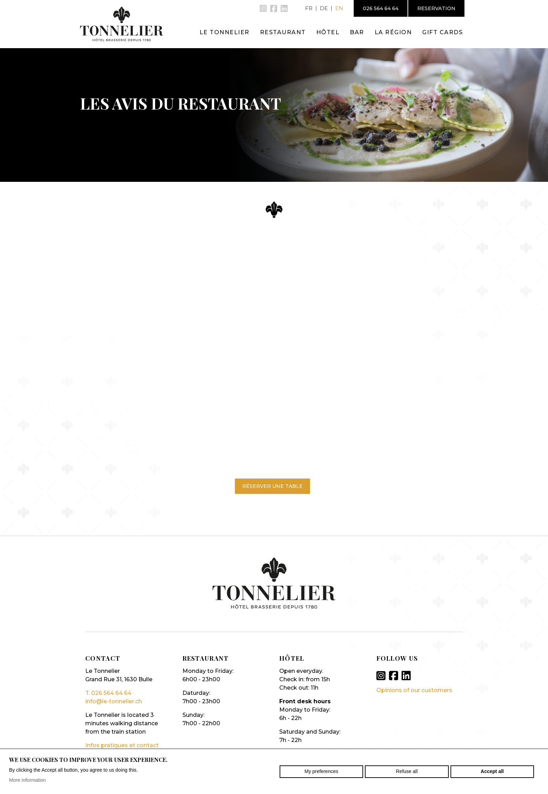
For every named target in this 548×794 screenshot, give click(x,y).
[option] (274, 113)
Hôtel (328, 32)
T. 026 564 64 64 (108, 693)
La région (393, 32)
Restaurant (283, 32)
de (324, 8)
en (339, 8)
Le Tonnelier (225, 32)
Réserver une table (272, 486)
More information (27, 780)
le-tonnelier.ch (121, 24)
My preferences (321, 771)
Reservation (436, 8)
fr (308, 8)
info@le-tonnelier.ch (113, 701)
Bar (357, 32)
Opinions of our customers (414, 690)
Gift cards (442, 32)
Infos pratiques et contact (122, 745)
